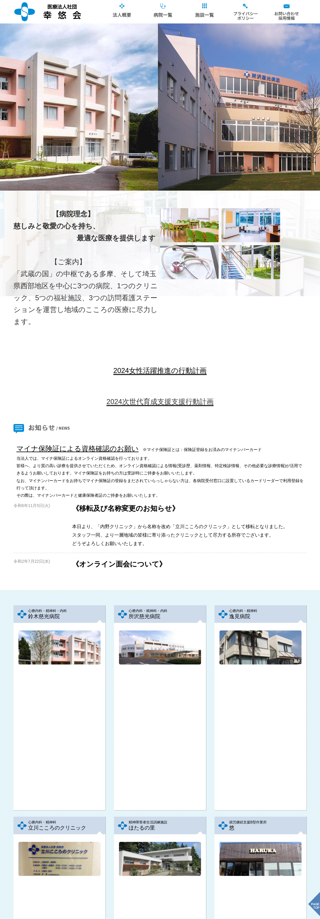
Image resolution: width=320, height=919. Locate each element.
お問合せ (286, 11)
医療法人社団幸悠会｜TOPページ (47, 11)
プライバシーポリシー (244, 11)
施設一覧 (203, 11)
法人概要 (121, 11)
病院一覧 (162, 11)
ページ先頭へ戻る (160, 897)
